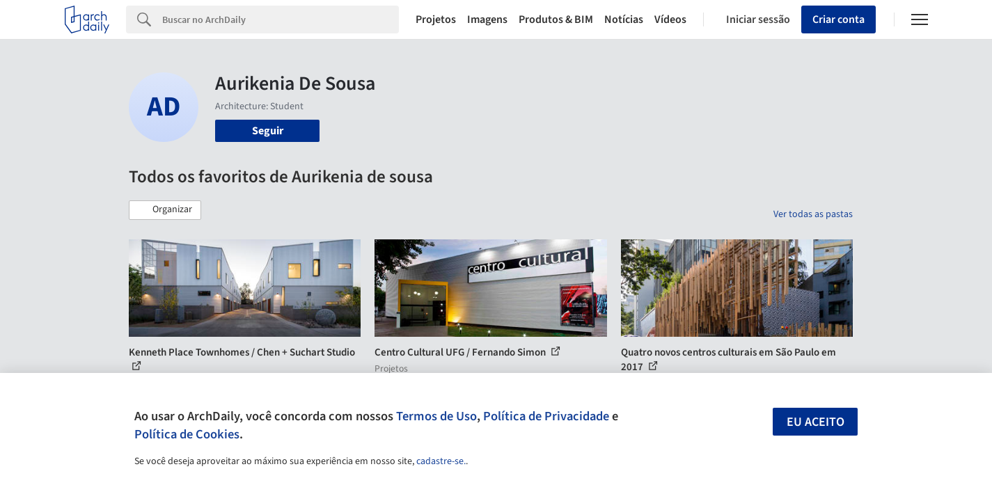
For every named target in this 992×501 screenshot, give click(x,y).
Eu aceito (815, 422)
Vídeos (670, 19)
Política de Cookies (186, 434)
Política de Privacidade (546, 416)
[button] (165, 210)
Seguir (267, 130)
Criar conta (838, 19)
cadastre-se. (441, 461)
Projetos (436, 19)
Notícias (623, 19)
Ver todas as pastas (813, 214)
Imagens (487, 19)
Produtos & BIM (556, 19)
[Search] (281, 19)
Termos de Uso (436, 416)
